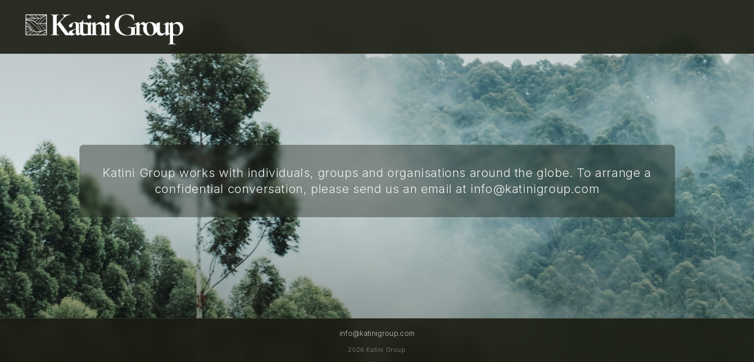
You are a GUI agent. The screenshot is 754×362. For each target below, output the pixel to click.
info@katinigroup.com (534, 189)
